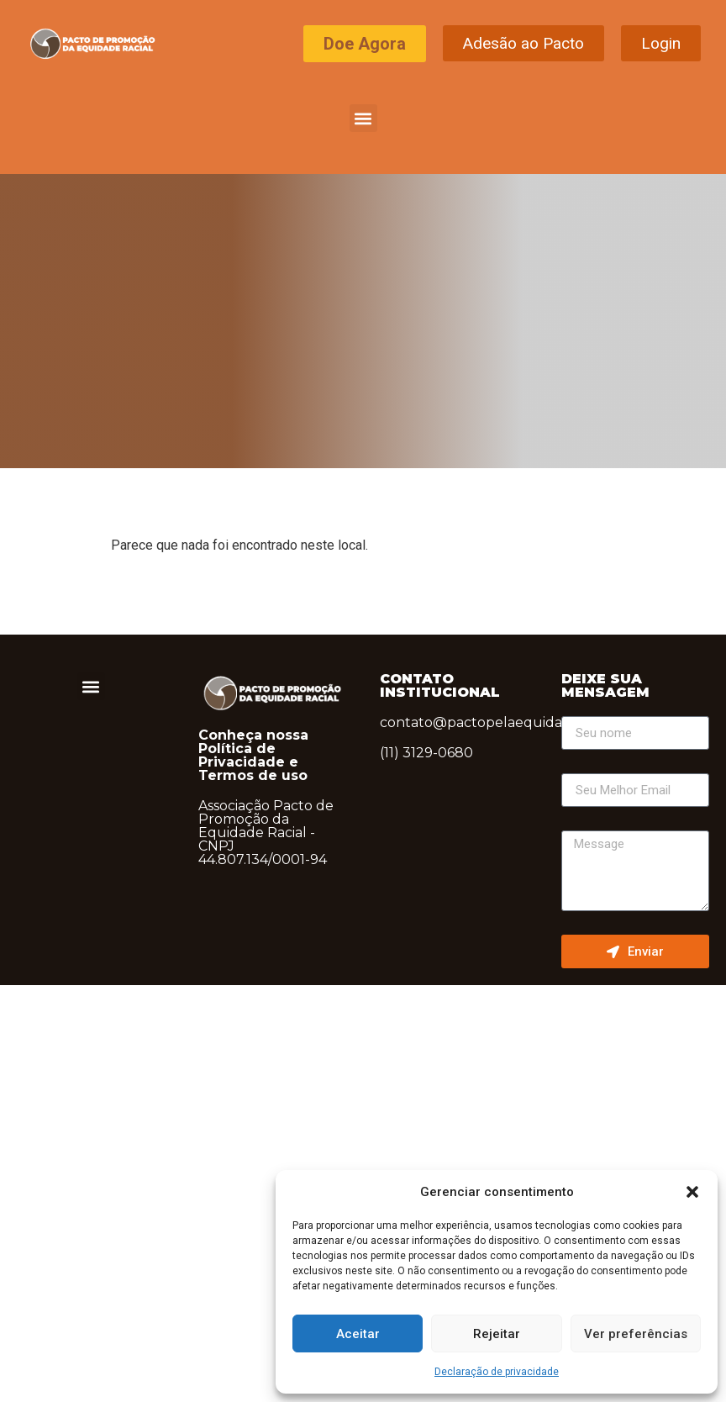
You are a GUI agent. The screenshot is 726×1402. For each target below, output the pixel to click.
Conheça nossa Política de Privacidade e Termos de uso (253, 755)
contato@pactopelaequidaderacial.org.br (519, 722)
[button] (692, 1191)
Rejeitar (496, 1333)
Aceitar (358, 1333)
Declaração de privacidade (496, 1372)
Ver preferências (635, 1333)
